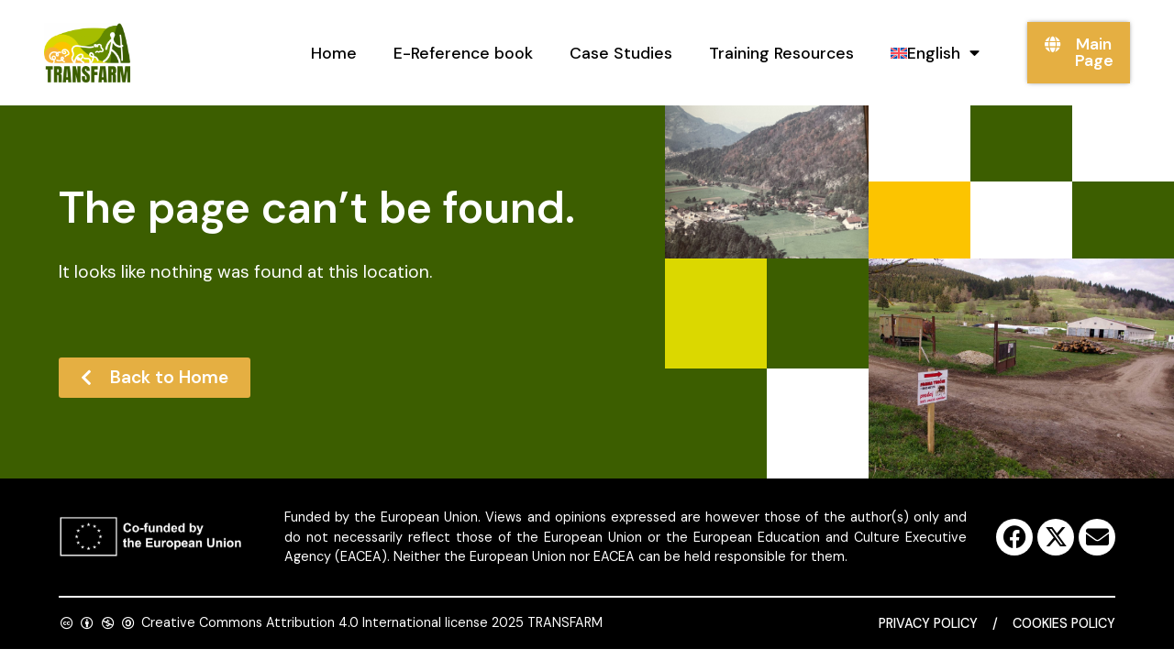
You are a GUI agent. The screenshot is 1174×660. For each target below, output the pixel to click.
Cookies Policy (1064, 623)
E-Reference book (463, 53)
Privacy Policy (928, 623)
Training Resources (781, 53)
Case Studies (621, 53)
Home (334, 53)
